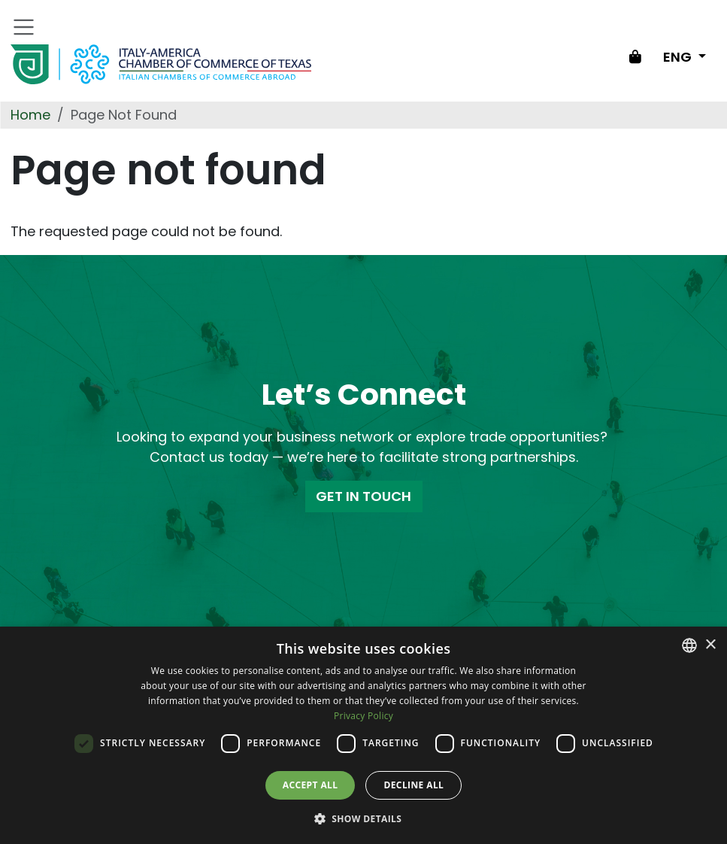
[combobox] (689, 645)
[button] (364, 818)
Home (30, 114)
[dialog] (363, 735)
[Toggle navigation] (24, 27)
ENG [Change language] (679, 56)
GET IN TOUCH (363, 496)
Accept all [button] (310, 785)
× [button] (710, 645)
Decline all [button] (413, 785)
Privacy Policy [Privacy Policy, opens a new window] (363, 715)
